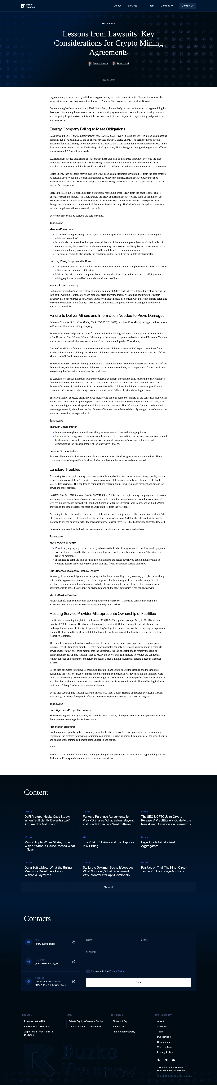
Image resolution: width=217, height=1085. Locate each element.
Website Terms (165, 1047)
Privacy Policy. (117, 971)
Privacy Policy (165, 1052)
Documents (163, 1042)
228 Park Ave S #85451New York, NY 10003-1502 (171, 1069)
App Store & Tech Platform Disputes (38, 1033)
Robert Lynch (123, 63)
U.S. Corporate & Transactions (85, 1026)
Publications (108, 23)
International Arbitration (37, 1026)
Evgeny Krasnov (100, 63)
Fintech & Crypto (122, 1021)
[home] (28, 5)
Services (162, 1026)
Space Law (119, 1026)
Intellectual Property (124, 1031)
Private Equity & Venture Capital (86, 1021)
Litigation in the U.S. (34, 1021)
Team (160, 1031)
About (160, 1021)
